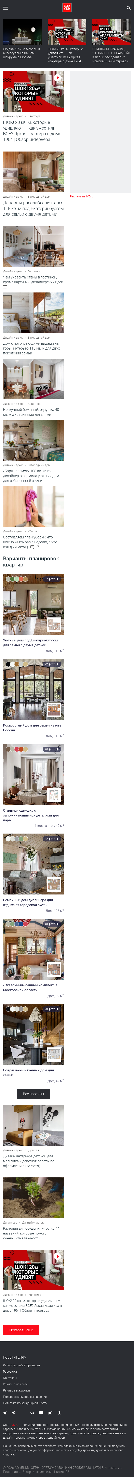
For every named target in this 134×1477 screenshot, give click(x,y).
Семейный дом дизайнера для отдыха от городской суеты (33, 902)
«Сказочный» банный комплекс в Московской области (33, 987)
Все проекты (33, 1094)
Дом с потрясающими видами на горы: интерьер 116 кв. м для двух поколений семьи (31, 348)
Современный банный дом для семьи (33, 1072)
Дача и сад (10, 1222)
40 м (60, 826)
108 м (59, 911)
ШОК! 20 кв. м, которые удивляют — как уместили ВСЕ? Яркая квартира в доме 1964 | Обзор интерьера (65, 57)
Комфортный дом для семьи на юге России (33, 728)
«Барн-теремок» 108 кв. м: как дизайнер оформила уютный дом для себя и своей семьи (31, 476)
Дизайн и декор (13, 116)
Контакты (10, 1378)
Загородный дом (39, 196)
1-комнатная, (45, 826)
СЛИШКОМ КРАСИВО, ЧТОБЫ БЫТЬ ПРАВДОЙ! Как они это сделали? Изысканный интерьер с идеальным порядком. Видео (111, 59)
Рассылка (10, 1371)
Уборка (33, 531)
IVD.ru (14, 1425)
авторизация (31, 1365)
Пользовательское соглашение (25, 1397)
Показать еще (21, 1330)
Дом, (49, 651)
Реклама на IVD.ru (82, 196)
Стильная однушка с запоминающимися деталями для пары (33, 815)
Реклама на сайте (15, 1384)
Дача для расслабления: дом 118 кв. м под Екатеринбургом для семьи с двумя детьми (33, 208)
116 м (59, 736)
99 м (60, 996)
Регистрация (12, 1365)
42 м (60, 1081)
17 (37, 547)
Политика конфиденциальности (25, 1403)
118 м (59, 651)
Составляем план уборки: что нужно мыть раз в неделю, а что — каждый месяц (32, 542)
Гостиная (34, 271)
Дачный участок (33, 1222)
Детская (33, 1150)
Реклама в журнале (16, 1390)
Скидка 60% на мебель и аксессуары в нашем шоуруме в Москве (21, 53)
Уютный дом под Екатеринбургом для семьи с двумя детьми (33, 643)
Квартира (34, 116)
